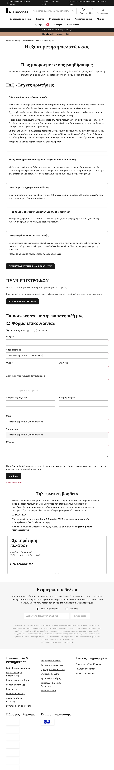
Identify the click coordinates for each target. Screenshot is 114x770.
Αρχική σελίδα (11, 41)
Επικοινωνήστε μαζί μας (18, 631)
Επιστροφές (12, 640)
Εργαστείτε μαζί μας (51, 629)
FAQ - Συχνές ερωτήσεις (18, 619)
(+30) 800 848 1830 (21, 513)
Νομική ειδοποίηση (37, 737)
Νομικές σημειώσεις (86, 624)
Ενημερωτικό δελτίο (51, 611)
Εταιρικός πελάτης (50, 625)
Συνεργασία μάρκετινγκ (52, 616)
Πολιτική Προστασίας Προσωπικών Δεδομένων (83, 737)
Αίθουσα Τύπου (48, 641)
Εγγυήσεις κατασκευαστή (18, 656)
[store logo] (17, 10)
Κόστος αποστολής (15, 635)
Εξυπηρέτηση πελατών (26, 41)
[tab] (22, 633)
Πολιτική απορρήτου (86, 619)
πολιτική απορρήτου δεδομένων (22, 418)
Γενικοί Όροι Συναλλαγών (88, 615)
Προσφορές (42, 25)
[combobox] (54, 11)
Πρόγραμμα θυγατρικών (53, 620)
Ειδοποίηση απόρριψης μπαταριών (57, 741)
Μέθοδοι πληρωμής (15, 644)
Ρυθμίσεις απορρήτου (21, 737)
